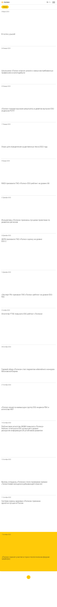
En (47, 2)
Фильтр (5, 7)
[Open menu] (54, 2)
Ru (50, 2)
